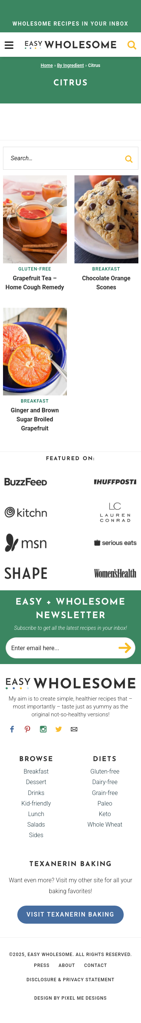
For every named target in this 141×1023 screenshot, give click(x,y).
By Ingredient (70, 65)
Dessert (36, 782)
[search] (132, 45)
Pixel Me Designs (84, 998)
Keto (105, 814)
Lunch (36, 814)
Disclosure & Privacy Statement (70, 979)
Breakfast (106, 269)
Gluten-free (35, 269)
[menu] (9, 45)
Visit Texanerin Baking (70, 914)
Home (47, 65)
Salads (36, 824)
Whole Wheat (104, 824)
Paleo (104, 803)
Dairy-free (104, 782)
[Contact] (74, 729)
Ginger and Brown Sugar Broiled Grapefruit (35, 419)
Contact (95, 965)
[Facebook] (12, 729)
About (67, 965)
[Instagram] (43, 729)
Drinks (36, 793)
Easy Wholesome (71, 44)
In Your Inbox (70, 24)
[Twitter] (58, 729)
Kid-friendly (36, 803)
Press (42, 965)
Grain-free (105, 793)
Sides (36, 835)
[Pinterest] (27, 729)
